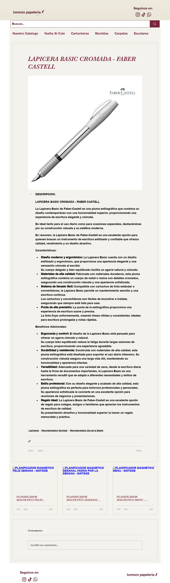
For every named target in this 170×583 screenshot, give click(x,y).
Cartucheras (80, 33)
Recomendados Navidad (54, 430)
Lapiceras (34, 430)
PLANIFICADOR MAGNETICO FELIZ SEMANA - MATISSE (29, 498)
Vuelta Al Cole (54, 33)
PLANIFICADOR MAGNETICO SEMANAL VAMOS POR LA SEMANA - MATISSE (83, 498)
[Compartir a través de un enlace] (29, 441)
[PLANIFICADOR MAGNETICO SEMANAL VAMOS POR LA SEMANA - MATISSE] (85, 479)
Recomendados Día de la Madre (86, 430)
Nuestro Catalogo (25, 33)
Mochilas (101, 33)
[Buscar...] (77, 24)
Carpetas (121, 33)
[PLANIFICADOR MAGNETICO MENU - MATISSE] (135, 479)
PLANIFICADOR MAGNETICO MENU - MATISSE (131, 498)
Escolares (141, 33)
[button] (31, 194)
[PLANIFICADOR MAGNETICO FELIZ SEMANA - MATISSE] (35, 479)
